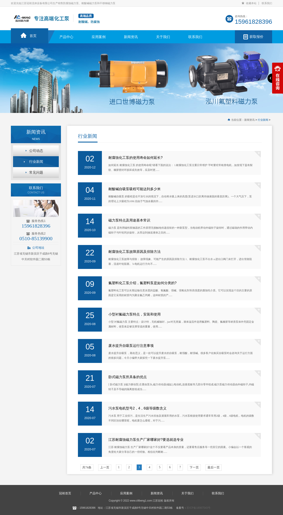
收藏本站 (251, 3)
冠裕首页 (65, 493)
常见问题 (36, 172)
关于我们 (163, 37)
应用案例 (99, 37)
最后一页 (213, 467)
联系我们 (267, 3)
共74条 (86, 467)
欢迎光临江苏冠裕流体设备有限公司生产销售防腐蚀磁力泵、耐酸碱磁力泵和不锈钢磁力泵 (63, 3)
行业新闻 (263, 119)
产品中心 (66, 37)
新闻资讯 (131, 37)
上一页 (104, 467)
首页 (33, 36)
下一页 (194, 467)
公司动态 (36, 151)
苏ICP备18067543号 (198, 507)
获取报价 (256, 37)
